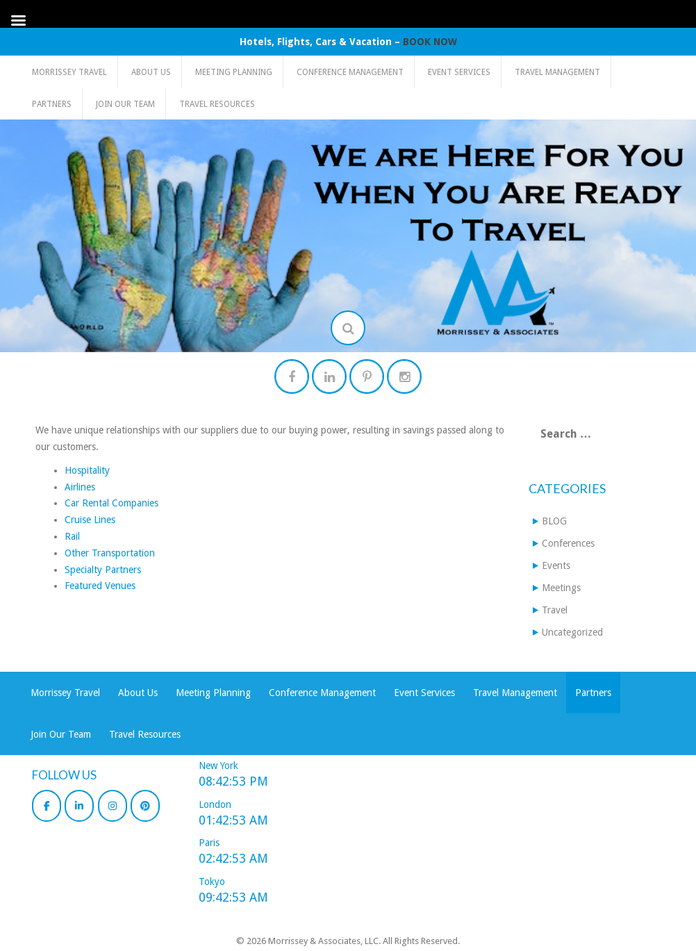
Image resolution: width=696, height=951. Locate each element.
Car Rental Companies (111, 502)
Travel (554, 609)
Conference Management (350, 72)
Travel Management (557, 72)
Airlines (80, 487)
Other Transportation (110, 553)
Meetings (561, 587)
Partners (52, 104)
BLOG (554, 521)
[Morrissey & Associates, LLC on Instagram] (112, 806)
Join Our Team (125, 104)
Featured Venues (100, 585)
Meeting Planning (233, 72)
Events (556, 565)
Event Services (459, 72)
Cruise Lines (90, 519)
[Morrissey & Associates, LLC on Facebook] (46, 806)
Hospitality (87, 470)
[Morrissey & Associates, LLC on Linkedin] (79, 806)
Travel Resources (217, 104)
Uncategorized (572, 632)
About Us (151, 72)
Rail (72, 536)
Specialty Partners (103, 569)
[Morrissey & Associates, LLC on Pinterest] (145, 806)
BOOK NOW (430, 41)
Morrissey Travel (69, 72)
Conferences (568, 543)
